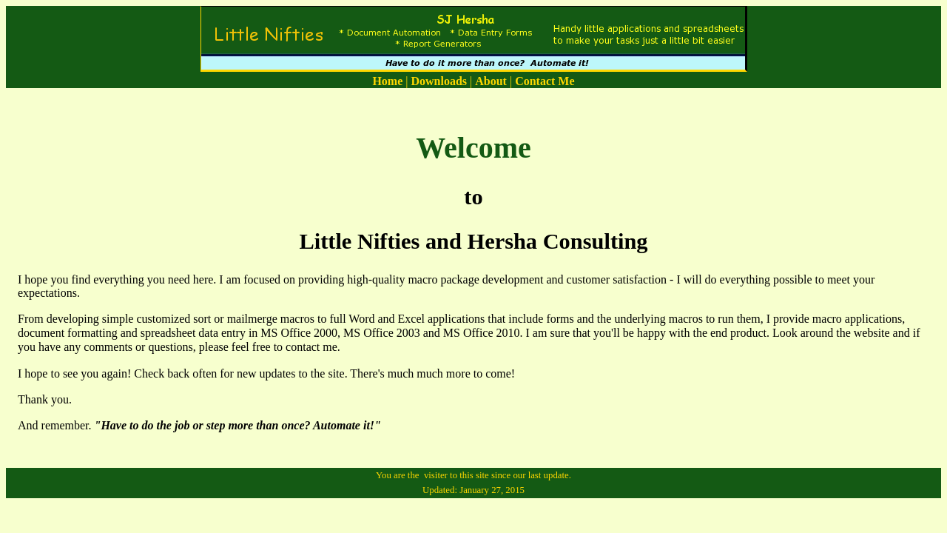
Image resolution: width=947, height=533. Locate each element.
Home (387, 81)
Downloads (439, 81)
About (491, 81)
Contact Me (544, 81)
